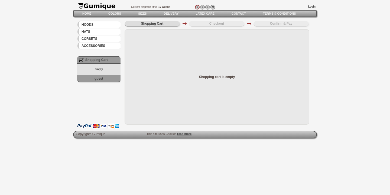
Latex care (205, 13)
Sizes (142, 13)
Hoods (87, 25)
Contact (239, 13)
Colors (114, 13)
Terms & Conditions (279, 13)
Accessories (93, 46)
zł (213, 6)
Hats (86, 32)
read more (184, 133)
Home (86, 13)
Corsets (89, 39)
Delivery (171, 13)
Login (312, 6)
